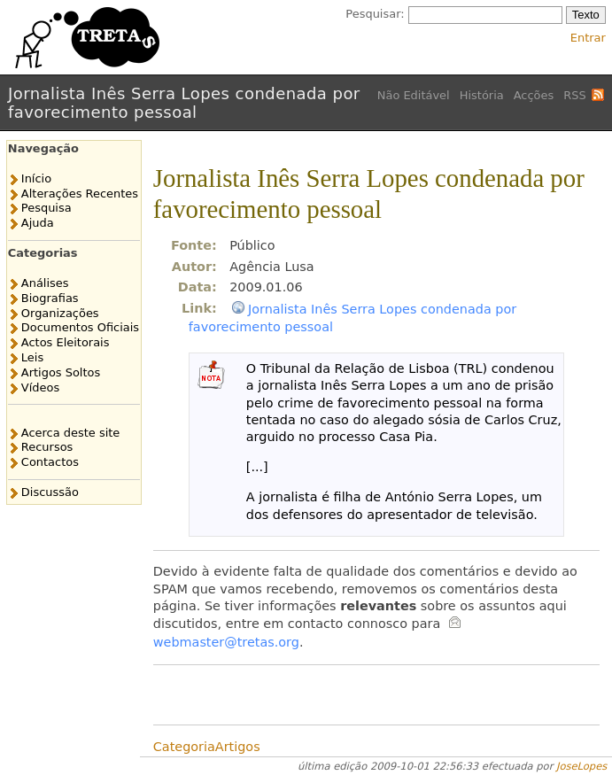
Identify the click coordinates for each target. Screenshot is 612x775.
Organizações (60, 313)
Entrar (588, 37)
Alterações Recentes (79, 193)
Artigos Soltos (60, 372)
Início (36, 178)
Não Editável (413, 95)
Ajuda (37, 222)
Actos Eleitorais (65, 342)
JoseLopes (581, 766)
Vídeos (40, 387)
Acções (534, 95)
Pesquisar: (374, 13)
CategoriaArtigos (206, 747)
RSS (574, 95)
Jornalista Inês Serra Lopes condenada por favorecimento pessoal (184, 102)
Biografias (50, 298)
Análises (45, 283)
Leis (32, 357)
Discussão (50, 492)
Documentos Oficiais (80, 327)
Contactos (50, 462)
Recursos (47, 446)
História (482, 95)
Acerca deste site (70, 432)
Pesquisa (46, 207)
